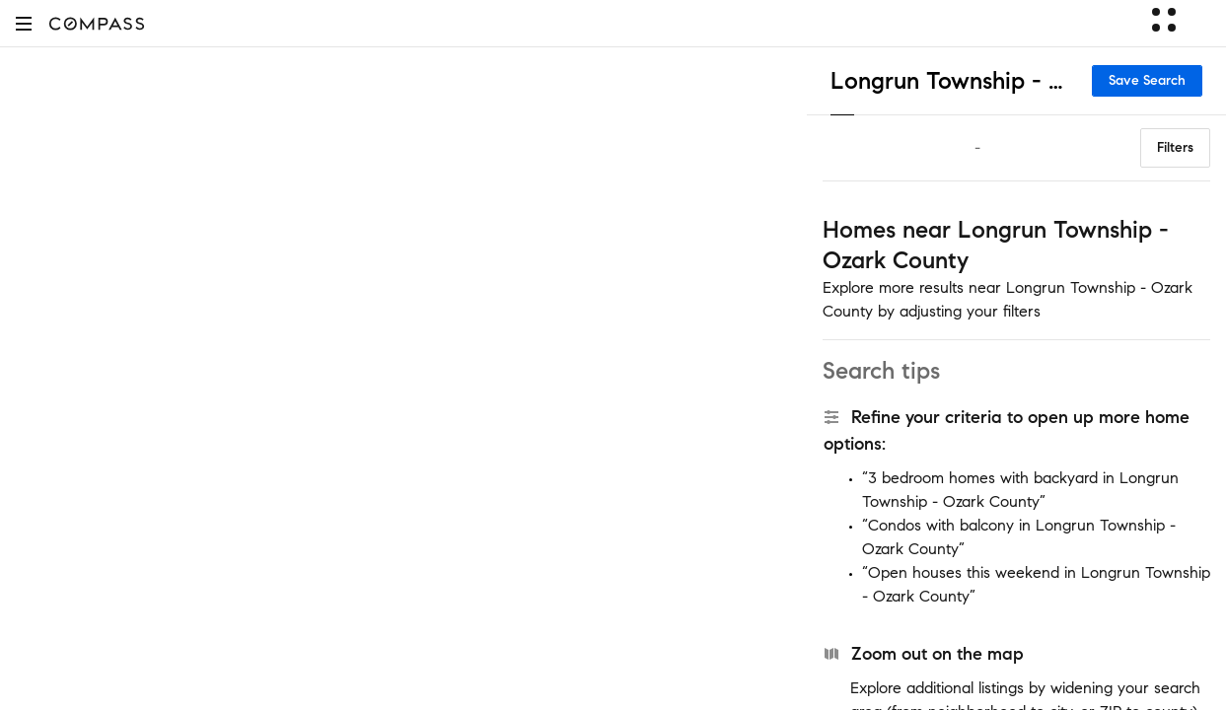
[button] (23, 23)
